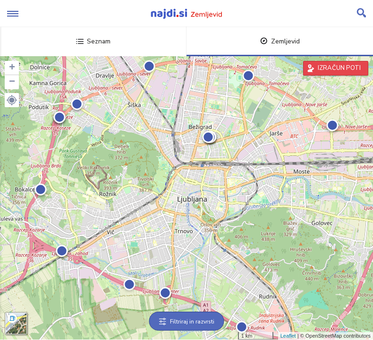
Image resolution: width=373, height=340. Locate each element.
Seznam (93, 41)
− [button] (12, 82)
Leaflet (288, 336)
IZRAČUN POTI (339, 68)
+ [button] (12, 68)
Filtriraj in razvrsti (186, 321)
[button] (12, 100)
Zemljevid (280, 41)
